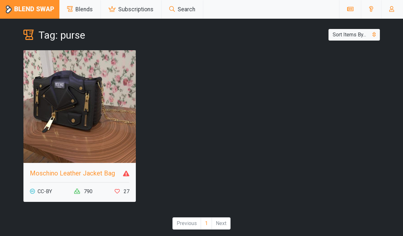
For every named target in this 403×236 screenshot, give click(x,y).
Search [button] (182, 9)
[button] (371, 9)
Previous (187, 223)
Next (221, 223)
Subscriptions (131, 9)
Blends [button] (80, 9)
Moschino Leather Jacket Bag (72, 173)
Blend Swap (29, 9)
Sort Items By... (354, 35)
